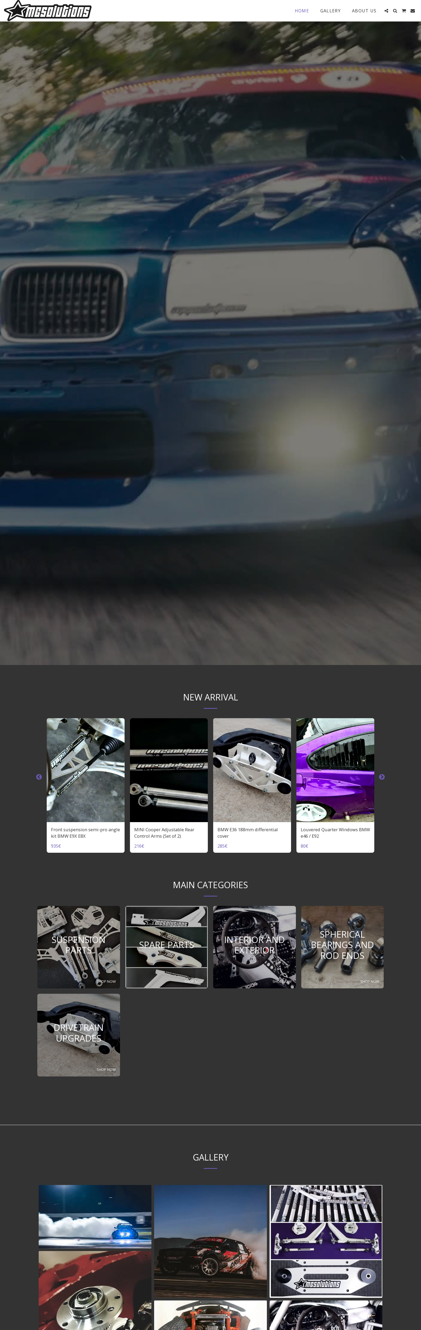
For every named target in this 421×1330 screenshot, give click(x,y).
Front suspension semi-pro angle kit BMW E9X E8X (85, 832)
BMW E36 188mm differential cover (247, 832)
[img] (86, 770)
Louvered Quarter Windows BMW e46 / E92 (335, 832)
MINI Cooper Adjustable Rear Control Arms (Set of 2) (164, 832)
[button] (386, 11)
